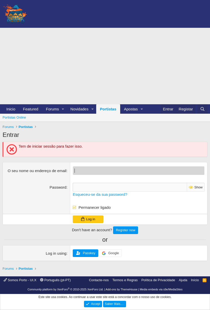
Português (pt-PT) (55, 280)
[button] (63, 109)
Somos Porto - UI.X (20, 280)
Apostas (131, 109)
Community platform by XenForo (66, 289)
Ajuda (183, 280)
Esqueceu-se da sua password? (100, 194)
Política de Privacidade (158, 280)
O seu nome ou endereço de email (37, 171)
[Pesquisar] (202, 109)
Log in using (56, 253)
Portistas (108, 109)
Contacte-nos (99, 280)
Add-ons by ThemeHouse (122, 289)
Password (58, 187)
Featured (30, 109)
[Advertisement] (105, 66)
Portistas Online (14, 117)
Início (195, 280)
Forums (52, 109)
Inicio (10, 109)
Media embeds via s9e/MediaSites (161, 289)
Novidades (79, 109)
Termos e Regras (125, 280)
